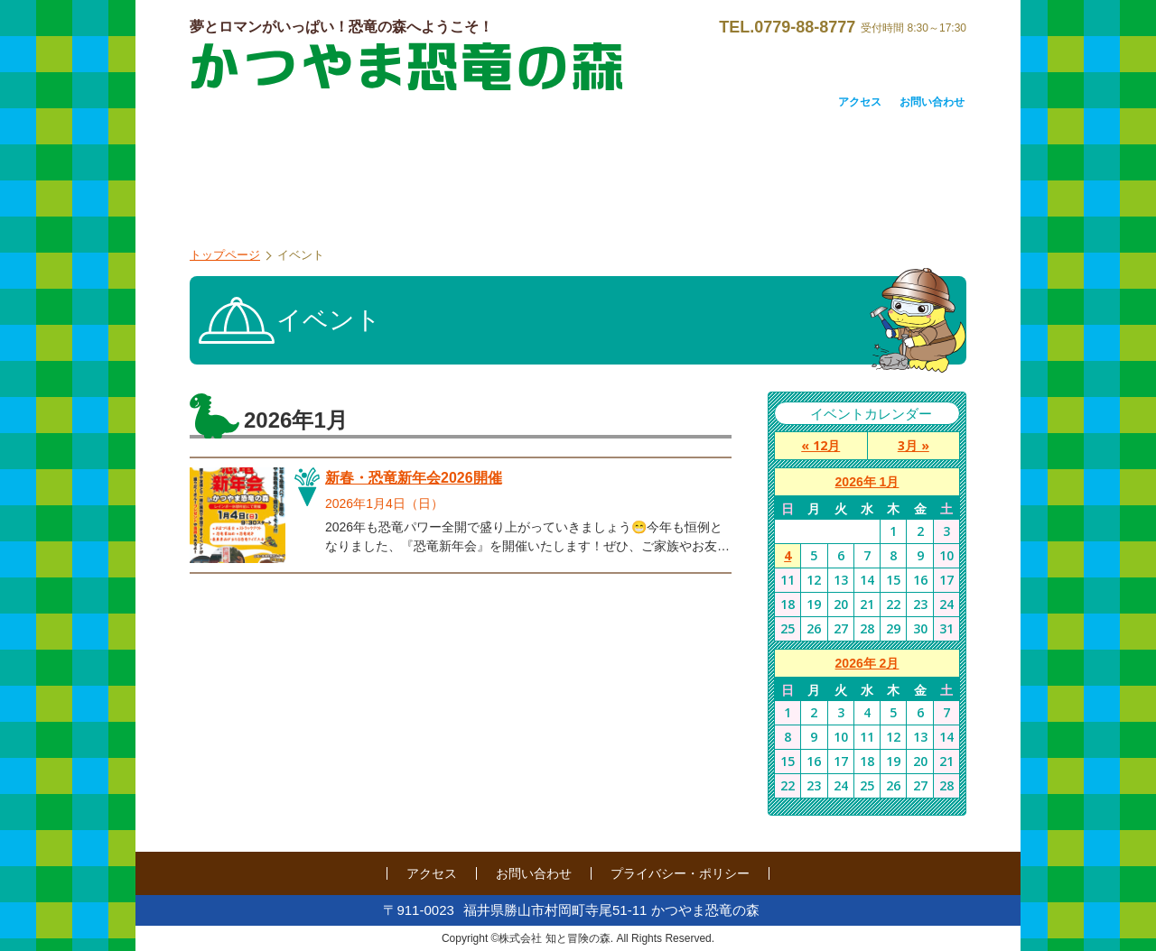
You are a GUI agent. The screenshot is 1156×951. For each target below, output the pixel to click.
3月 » (913, 445)
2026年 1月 (867, 482)
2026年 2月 (867, 663)
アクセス (859, 102)
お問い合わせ (932, 102)
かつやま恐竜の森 (406, 66)
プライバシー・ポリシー (680, 873)
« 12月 (820, 445)
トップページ (225, 255)
